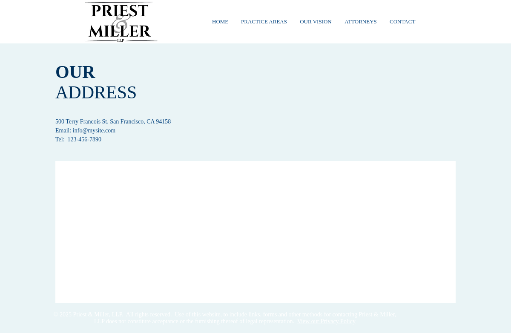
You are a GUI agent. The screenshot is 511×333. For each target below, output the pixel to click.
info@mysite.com (94, 130)
